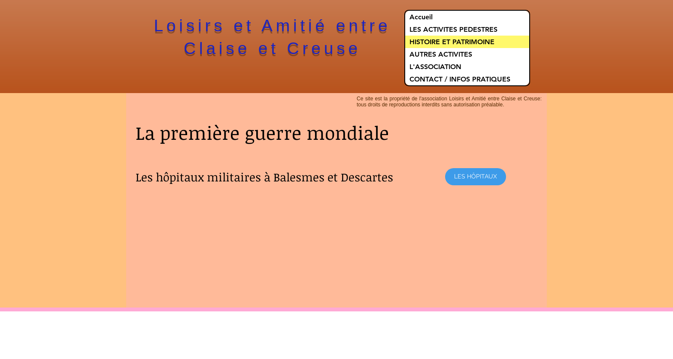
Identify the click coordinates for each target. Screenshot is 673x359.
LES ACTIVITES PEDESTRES (453, 29)
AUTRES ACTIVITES (440, 54)
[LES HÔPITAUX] (475, 176)
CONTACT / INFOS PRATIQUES (459, 79)
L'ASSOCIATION (435, 67)
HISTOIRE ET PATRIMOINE (451, 42)
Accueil (421, 17)
